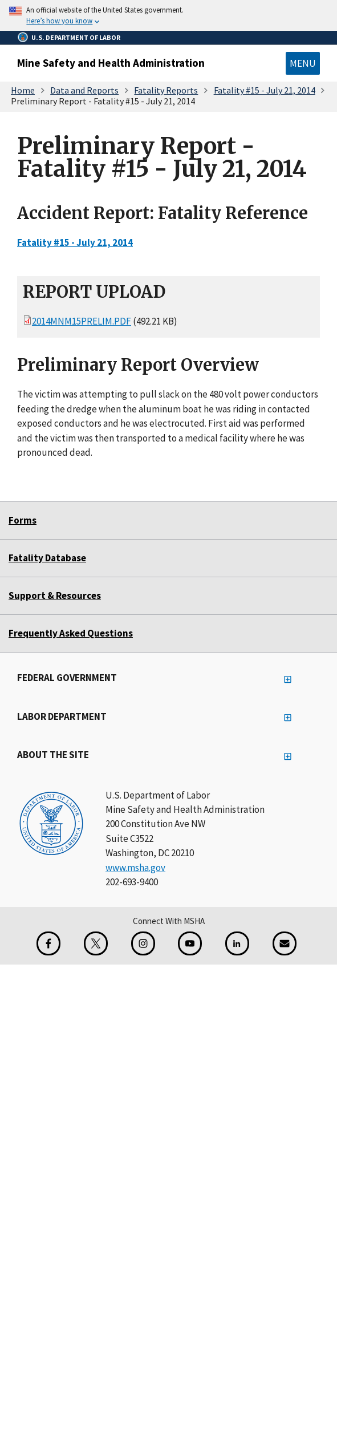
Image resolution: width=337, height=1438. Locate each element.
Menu (303, 63)
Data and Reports (84, 90)
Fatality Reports (166, 90)
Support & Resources (55, 595)
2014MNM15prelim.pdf (81, 321)
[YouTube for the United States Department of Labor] (190, 943)
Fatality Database (47, 558)
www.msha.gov (135, 867)
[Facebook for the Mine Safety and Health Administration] (48, 943)
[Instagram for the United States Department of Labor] (143, 943)
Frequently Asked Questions (71, 633)
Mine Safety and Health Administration (111, 63)
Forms (22, 520)
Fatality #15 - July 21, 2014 (264, 90)
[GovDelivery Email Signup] (285, 943)
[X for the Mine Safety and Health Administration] (96, 943)
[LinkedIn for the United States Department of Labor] (237, 943)
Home (23, 90)
